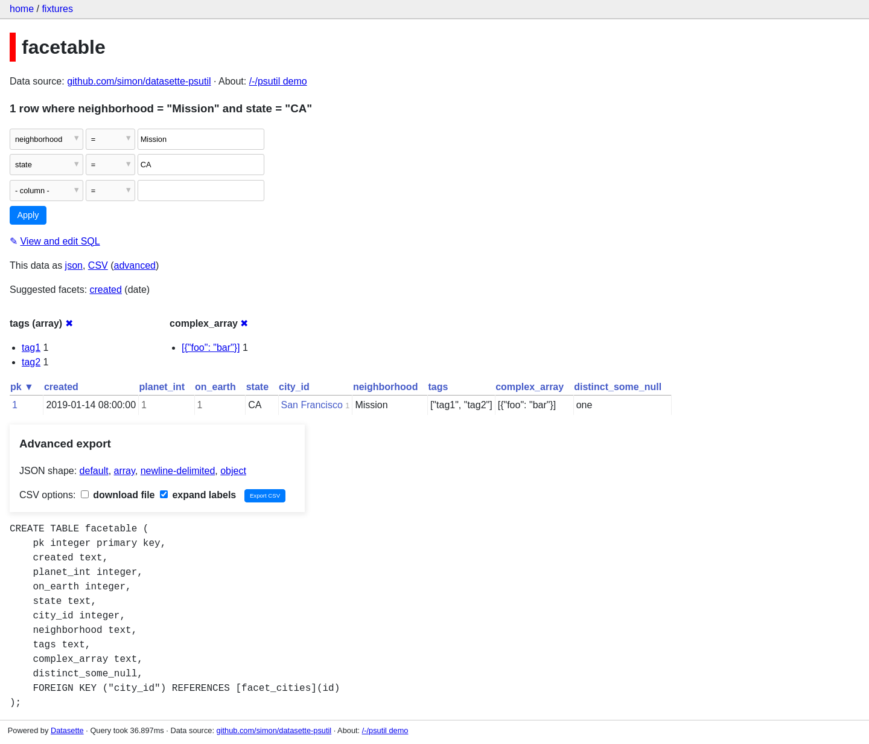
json (74, 265)
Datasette (67, 730)
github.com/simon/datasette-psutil (139, 81)
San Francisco (312, 405)
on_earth (215, 387)
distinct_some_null (617, 387)
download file (118, 495)
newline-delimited (178, 471)
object (233, 471)
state (257, 387)
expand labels (198, 495)
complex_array (529, 387)
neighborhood (385, 387)
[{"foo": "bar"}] (211, 347)
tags (438, 387)
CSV (98, 265)
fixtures (57, 9)
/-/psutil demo (278, 81)
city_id (294, 387)
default (94, 471)
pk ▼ (22, 387)
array (124, 471)
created (106, 289)
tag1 (31, 347)
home (22, 9)
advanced (135, 265)
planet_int (162, 387)
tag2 (31, 362)
